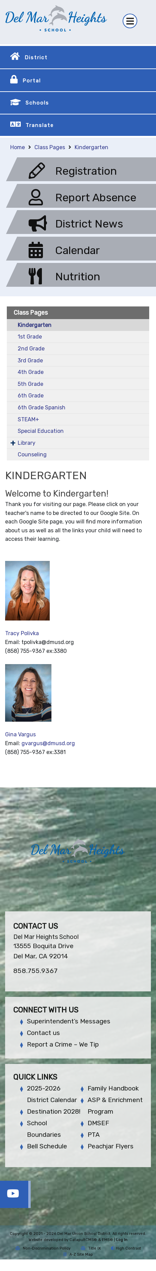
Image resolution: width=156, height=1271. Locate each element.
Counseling (32, 454)
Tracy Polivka (22, 633)
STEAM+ (28, 419)
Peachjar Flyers (111, 1146)
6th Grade (31, 395)
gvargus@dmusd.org (48, 743)
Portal (31, 81)
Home (17, 147)
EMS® (107, 1240)
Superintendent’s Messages (68, 1021)
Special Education (41, 431)
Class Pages (49, 147)
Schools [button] (37, 103)
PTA (94, 1135)
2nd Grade (31, 348)
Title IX (91, 1248)
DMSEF (98, 1123)
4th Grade (31, 372)
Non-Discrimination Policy (43, 1248)
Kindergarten (91, 147)
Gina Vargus (20, 734)
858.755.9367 (35, 971)
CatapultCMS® (83, 1240)
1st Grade (30, 336)
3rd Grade (30, 360)
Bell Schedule (47, 1146)
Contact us (43, 1033)
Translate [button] (40, 125)
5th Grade (30, 384)
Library (26, 443)
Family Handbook (113, 1088)
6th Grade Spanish (41, 407)
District (36, 57)
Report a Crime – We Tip (63, 1044)
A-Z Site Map (78, 1254)
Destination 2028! (53, 1111)
